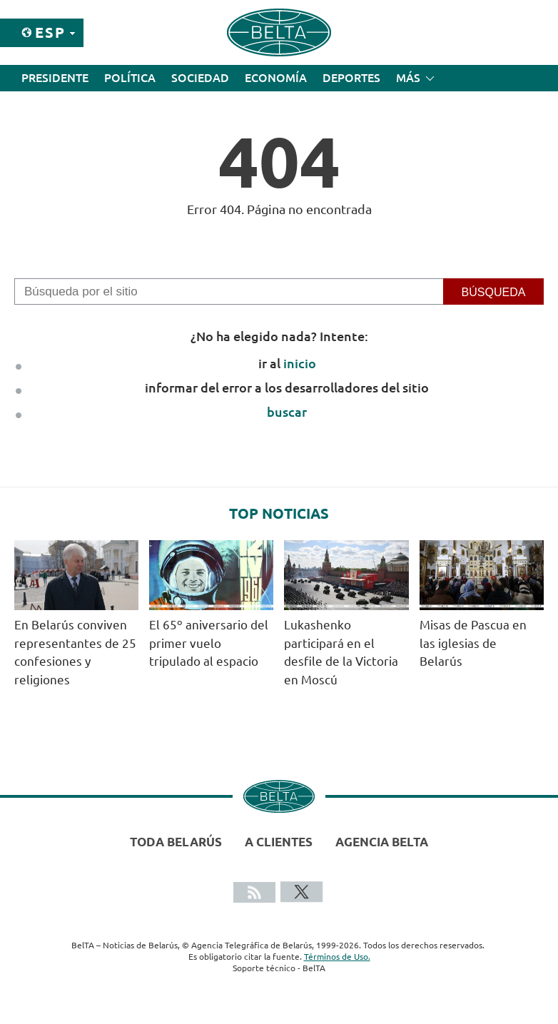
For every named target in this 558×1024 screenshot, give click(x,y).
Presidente (54, 77)
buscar (287, 412)
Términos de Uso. (337, 956)
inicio (299, 363)
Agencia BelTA (381, 841)
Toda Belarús (176, 841)
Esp (50, 32)
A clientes (279, 841)
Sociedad (200, 77)
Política (130, 77)
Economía (276, 77)
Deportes (351, 77)
